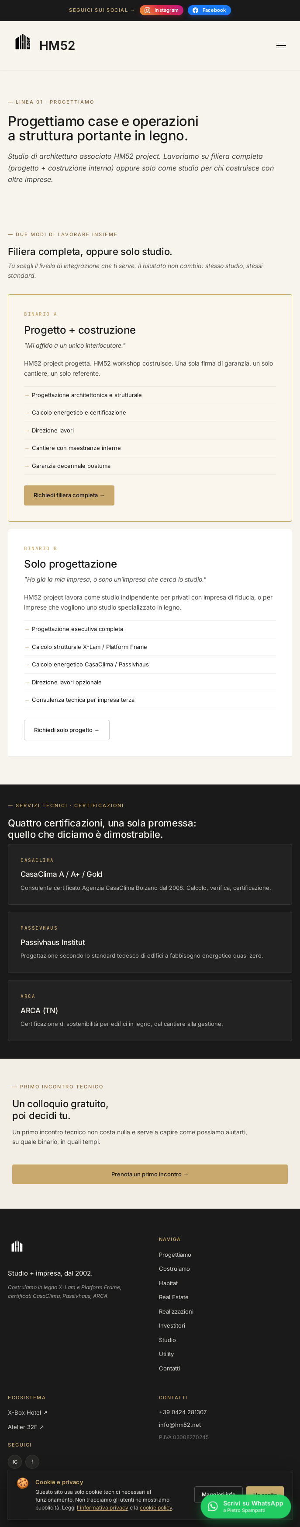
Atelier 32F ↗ (26, 1426)
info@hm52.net (180, 1424)
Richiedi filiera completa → (69, 495)
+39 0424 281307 (183, 1411)
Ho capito (265, 1495)
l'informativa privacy (102, 1507)
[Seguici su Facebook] (209, 10)
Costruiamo (174, 1268)
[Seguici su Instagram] (161, 10)
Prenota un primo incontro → (150, 1174)
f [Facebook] (32, 1462)
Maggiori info (218, 1494)
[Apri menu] (281, 45)
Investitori (172, 1325)
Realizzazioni (176, 1311)
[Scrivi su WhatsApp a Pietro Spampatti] (246, 1508)
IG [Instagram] (15, 1462)
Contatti (169, 1368)
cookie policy (156, 1507)
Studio (167, 1339)
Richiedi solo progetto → (67, 729)
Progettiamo (175, 1254)
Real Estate (174, 1296)
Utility (166, 1353)
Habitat (168, 1282)
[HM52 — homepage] (42, 45)
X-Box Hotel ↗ (28, 1412)
